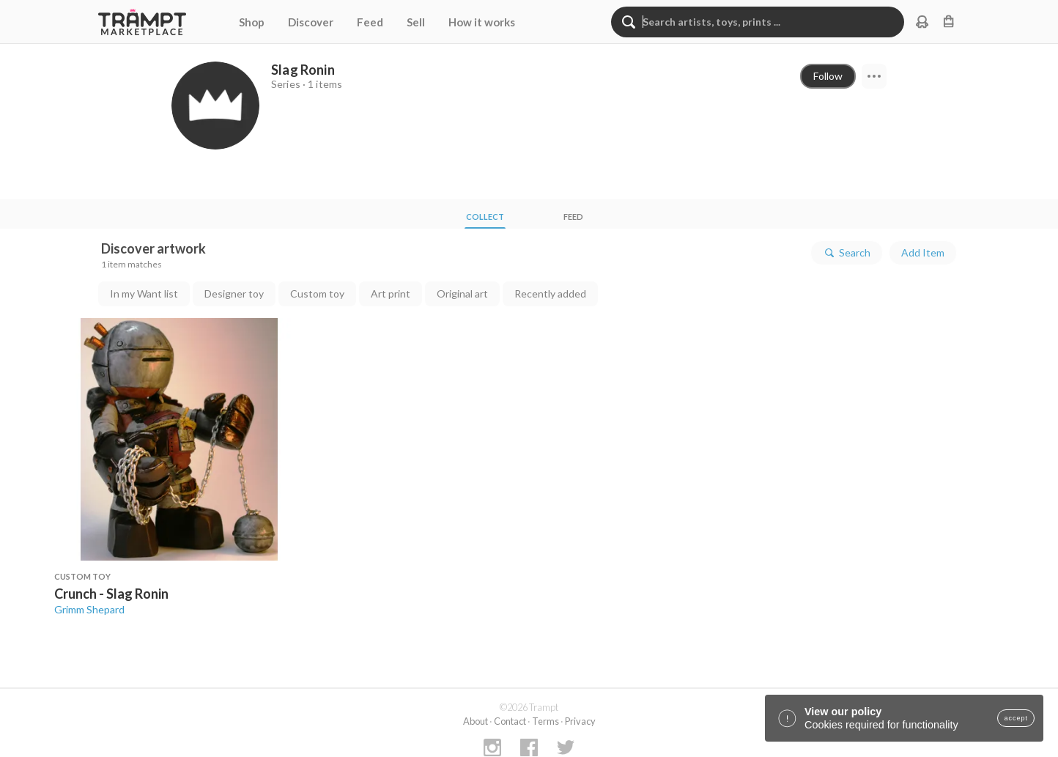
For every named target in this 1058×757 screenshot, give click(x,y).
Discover (310, 22)
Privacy (580, 721)
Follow (828, 76)
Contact (510, 721)
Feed (370, 22)
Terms (545, 721)
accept (1016, 718)
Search (846, 252)
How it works (481, 22)
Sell (416, 22)
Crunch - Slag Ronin (111, 594)
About (475, 721)
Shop (251, 22)
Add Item (922, 252)
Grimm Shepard (89, 609)
